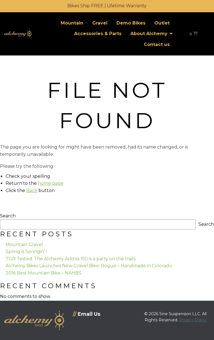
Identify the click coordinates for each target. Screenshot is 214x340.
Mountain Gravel (24, 244)
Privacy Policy (192, 319)
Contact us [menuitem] (157, 44)
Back (31, 190)
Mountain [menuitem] (72, 23)
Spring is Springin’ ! (26, 251)
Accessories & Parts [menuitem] (97, 33)
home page (51, 183)
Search (8, 215)
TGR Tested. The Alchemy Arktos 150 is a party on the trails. (71, 258)
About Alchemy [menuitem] (148, 33)
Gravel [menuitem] (100, 23)
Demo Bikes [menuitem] (130, 23)
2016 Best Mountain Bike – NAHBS (43, 273)
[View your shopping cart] (193, 33)
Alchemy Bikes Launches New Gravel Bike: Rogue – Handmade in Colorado (89, 265)
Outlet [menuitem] (162, 23)
